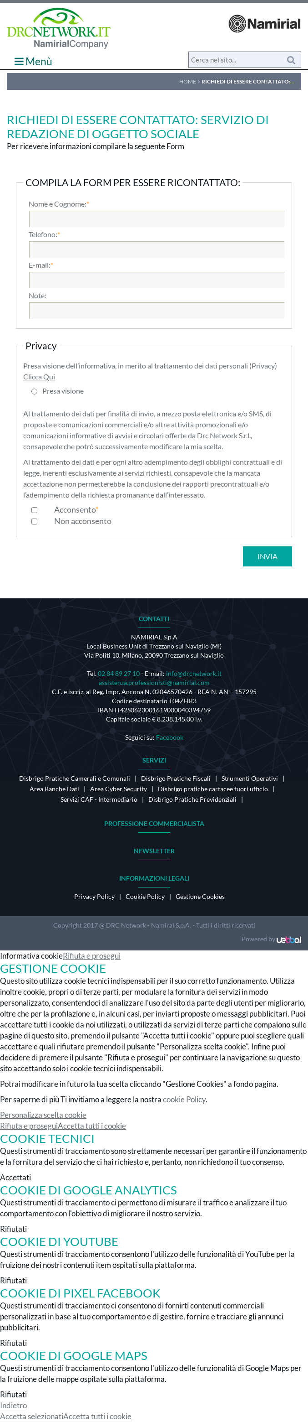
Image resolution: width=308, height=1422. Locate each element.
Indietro (13, 1405)
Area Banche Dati (54, 789)
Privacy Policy (94, 896)
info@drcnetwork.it (194, 673)
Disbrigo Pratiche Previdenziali (192, 799)
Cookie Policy (145, 896)
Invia (268, 556)
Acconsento (75, 509)
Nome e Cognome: (57, 204)
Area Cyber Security (118, 789)
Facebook (169, 737)
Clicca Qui (39, 376)
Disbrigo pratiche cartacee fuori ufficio (213, 789)
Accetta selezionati (31, 1416)
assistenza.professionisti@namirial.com (154, 682)
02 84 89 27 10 (119, 673)
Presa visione (63, 391)
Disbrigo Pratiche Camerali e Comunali (74, 778)
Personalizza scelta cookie (43, 1115)
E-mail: (39, 265)
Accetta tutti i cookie (92, 1126)
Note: (37, 295)
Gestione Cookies (200, 896)
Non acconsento (82, 520)
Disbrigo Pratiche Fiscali (176, 778)
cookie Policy (184, 1099)
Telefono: (43, 234)
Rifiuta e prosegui (92, 955)
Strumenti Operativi (250, 778)
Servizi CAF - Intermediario (99, 799)
